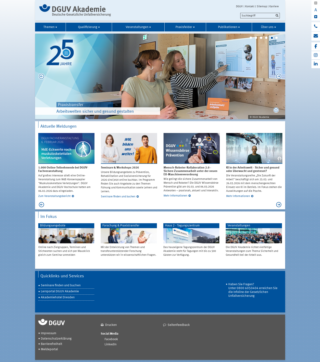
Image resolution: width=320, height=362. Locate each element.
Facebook (111, 339)
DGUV (239, 6)
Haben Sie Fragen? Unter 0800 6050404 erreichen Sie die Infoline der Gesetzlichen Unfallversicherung (252, 290)
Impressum (48, 333)
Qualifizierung (87, 27)
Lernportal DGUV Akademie (60, 291)
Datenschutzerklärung (56, 338)
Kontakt (249, 6)
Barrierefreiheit (51, 344)
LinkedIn (110, 344)
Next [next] (279, 76)
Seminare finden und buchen (118, 196)
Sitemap (262, 6)
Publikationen (227, 27)
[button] (276, 110)
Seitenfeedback (179, 325)
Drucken (111, 325)
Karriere (274, 6)
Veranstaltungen (137, 27)
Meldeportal (49, 349)
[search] (260, 15)
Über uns (267, 27)
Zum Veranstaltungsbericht (54, 196)
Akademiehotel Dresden (58, 297)
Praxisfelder (183, 27)
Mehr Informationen (175, 195)
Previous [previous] (40, 76)
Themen (49, 27)
